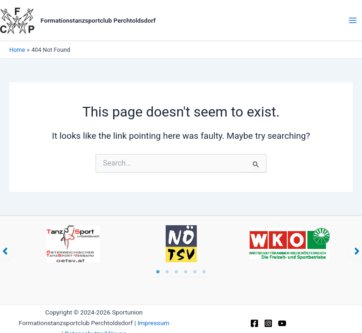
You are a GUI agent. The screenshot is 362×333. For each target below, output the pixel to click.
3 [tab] (176, 272)
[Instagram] (268, 323)
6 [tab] (204, 272)
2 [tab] (167, 272)
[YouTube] (282, 323)
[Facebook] (254, 323)
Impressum (153, 323)
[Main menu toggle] (353, 20)
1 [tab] (158, 272)
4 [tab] (185, 272)
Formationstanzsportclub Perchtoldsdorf (98, 20)
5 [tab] (194, 272)
